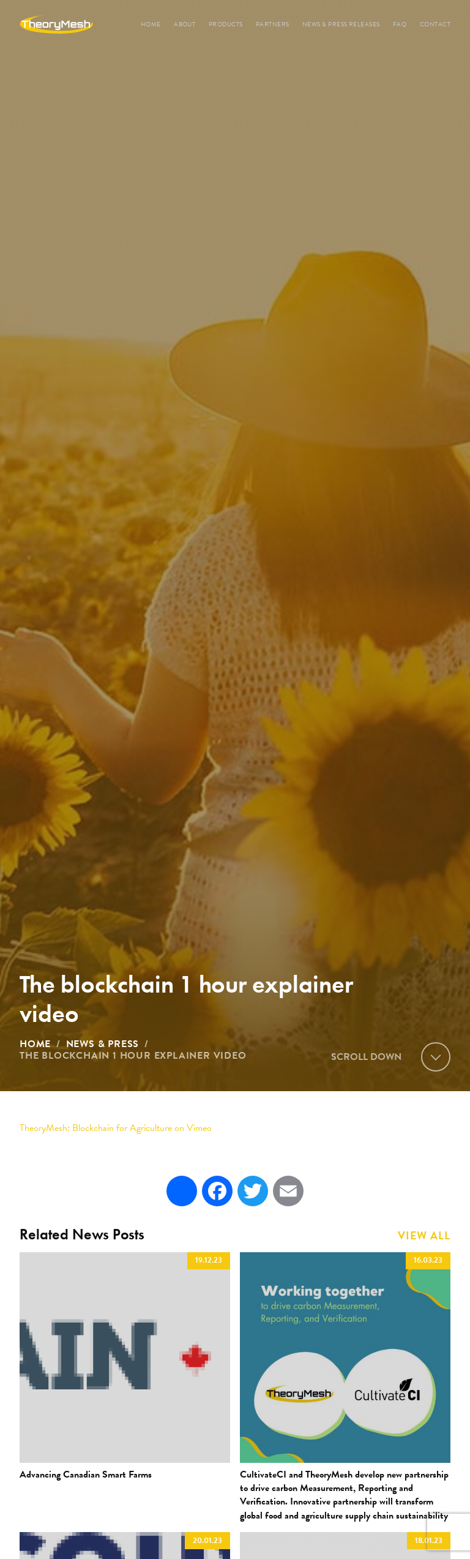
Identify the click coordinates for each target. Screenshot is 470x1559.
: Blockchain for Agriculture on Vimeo (116, 1128)
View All (424, 1235)
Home (35, 1044)
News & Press (103, 1044)
